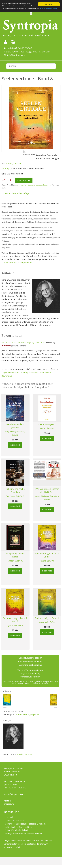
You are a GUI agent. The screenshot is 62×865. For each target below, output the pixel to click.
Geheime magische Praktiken (15, 490)
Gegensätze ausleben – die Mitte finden (24, 833)
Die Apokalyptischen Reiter (15, 555)
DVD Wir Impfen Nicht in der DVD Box (47, 490)
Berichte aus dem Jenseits (15, 426)
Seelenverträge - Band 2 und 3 (15, 620)
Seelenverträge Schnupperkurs (17, 262)
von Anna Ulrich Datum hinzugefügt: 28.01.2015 (23, 342)
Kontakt (7, 800)
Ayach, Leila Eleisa (15, 625)
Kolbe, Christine (46, 428)
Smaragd (6, 168)
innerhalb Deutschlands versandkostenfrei (35, 185)
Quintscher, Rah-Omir (15, 496)
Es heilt (10, 817)
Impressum (9, 804)
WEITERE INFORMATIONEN (49, 8)
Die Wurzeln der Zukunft (18, 830)
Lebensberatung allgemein (27, 714)
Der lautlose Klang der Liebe (19, 827)
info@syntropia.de (16, 55)
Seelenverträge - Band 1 (47, 618)
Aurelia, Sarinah (13, 163)
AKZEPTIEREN (49, 4)
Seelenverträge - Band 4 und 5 (47, 555)
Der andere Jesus (47, 424)
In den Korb (24, 180)
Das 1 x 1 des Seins (15, 820)
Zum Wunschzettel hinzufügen (16, 193)
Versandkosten (10, 844)
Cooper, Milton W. (15, 560)
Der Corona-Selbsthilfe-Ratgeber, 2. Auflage (26, 824)
